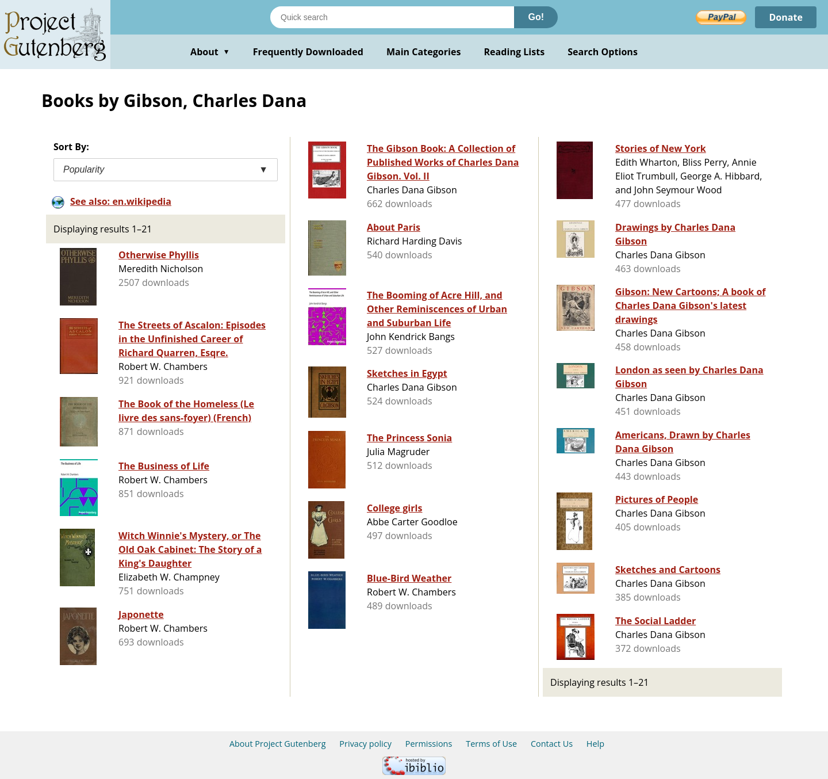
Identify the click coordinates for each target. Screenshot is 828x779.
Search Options (603, 51)
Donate (786, 17)
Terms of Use (491, 743)
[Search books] (392, 17)
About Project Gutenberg (277, 743)
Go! (536, 17)
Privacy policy (365, 743)
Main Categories (423, 51)
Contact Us (552, 743)
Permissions (429, 743)
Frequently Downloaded (308, 51)
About (210, 52)
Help (595, 743)
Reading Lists (514, 51)
